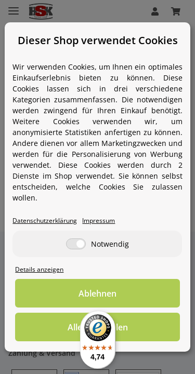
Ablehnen (97, 293)
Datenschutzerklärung (44, 220)
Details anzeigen (39, 269)
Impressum (98, 220)
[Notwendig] (76, 243)
